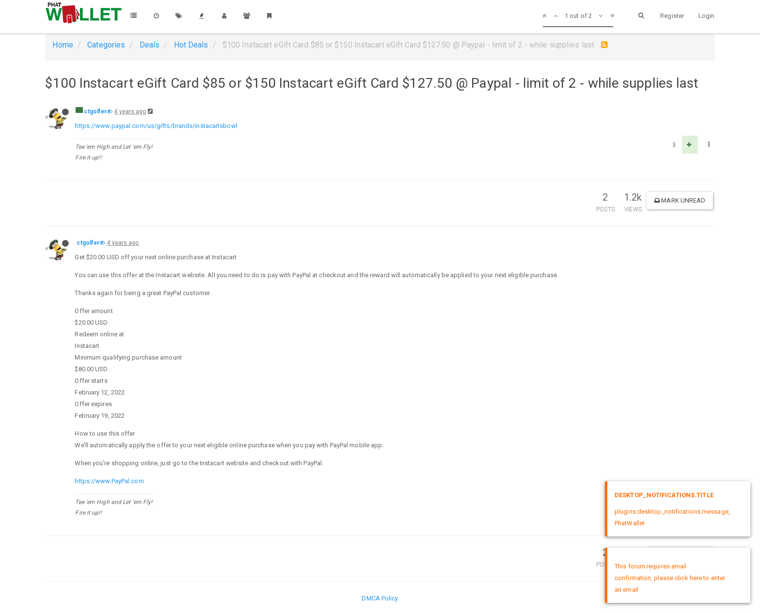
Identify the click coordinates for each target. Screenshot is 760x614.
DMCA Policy (380, 598)
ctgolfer (95, 111)
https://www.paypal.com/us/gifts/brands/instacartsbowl (156, 125)
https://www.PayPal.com (109, 481)
